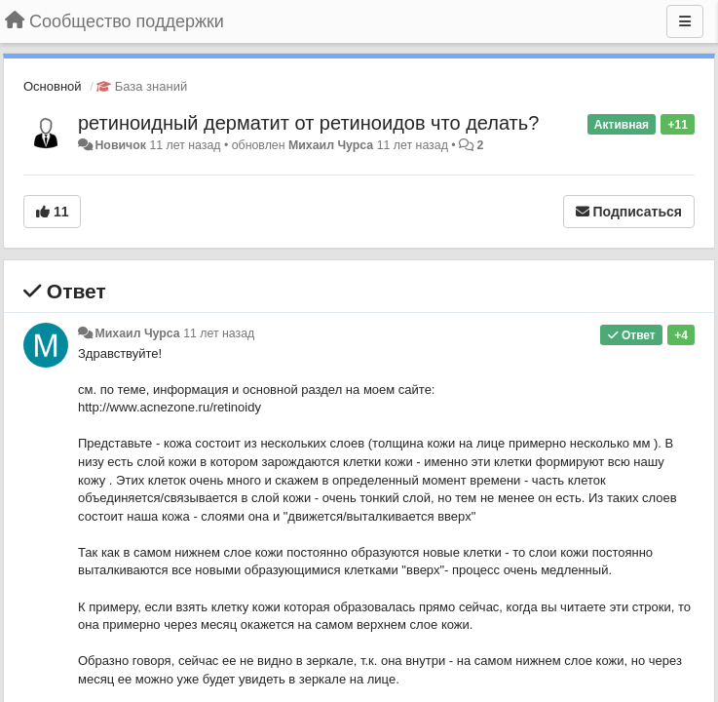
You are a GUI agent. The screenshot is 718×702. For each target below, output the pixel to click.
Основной (52, 86)
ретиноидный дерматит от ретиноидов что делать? (308, 123)
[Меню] (684, 21)
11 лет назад (218, 333)
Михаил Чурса (330, 145)
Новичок (120, 145)
